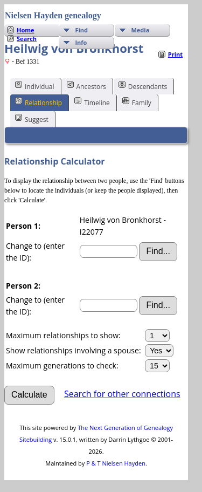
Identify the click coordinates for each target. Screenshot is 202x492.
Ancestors (86, 85)
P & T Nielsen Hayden (115, 463)
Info (81, 42)
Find (81, 30)
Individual (34, 85)
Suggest (31, 118)
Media (140, 30)
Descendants (143, 85)
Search (27, 39)
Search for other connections (122, 394)
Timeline (92, 102)
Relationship (38, 102)
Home (25, 30)
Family (136, 102)
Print (175, 54)
